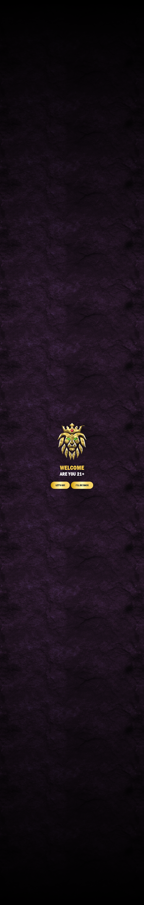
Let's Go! (60, 485)
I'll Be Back (82, 485)
